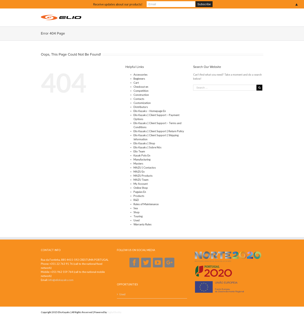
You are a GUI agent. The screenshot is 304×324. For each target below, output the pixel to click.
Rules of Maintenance (146, 204)
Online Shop (140, 187)
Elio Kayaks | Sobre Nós (147, 147)
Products (138, 195)
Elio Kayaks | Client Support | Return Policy (158, 131)
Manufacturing (141, 159)
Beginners (139, 78)
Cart (136, 82)
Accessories (140, 74)
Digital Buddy (114, 312)
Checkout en (140, 86)
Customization (142, 102)
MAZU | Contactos (144, 167)
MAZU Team (140, 179)
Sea (135, 208)
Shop (136, 212)
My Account (140, 183)
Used (136, 220)
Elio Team (139, 151)
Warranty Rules (142, 224)
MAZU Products (143, 175)
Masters (138, 163)
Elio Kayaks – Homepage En (149, 111)
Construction (141, 94)
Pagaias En (139, 191)
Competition (140, 90)
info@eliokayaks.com (60, 280)
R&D (136, 200)
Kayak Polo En (141, 155)
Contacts (138, 98)
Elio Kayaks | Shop (144, 143)
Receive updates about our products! (117, 4)
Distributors (140, 107)
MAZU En (139, 171)
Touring (138, 216)
